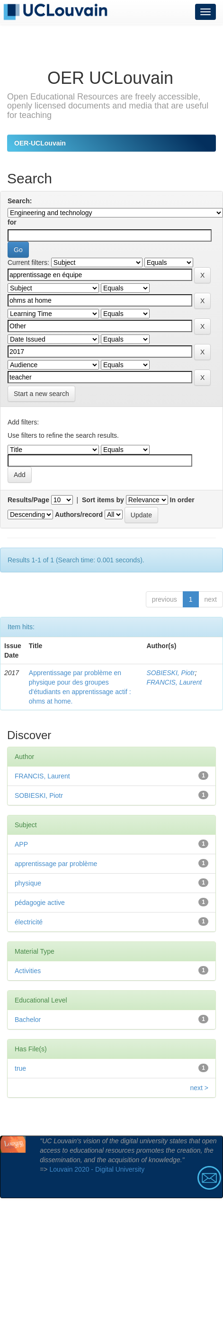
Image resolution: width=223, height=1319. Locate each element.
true (20, 1068)
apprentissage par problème (56, 863)
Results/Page (28, 500)
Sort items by (103, 500)
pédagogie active (40, 902)
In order (182, 500)
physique (28, 883)
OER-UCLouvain (40, 143)
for (12, 222)
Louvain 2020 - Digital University (96, 1169)
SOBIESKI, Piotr (170, 673)
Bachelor (28, 1019)
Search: (20, 201)
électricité (29, 922)
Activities (28, 971)
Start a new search (41, 394)
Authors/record (79, 514)
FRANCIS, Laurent (174, 682)
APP (21, 844)
